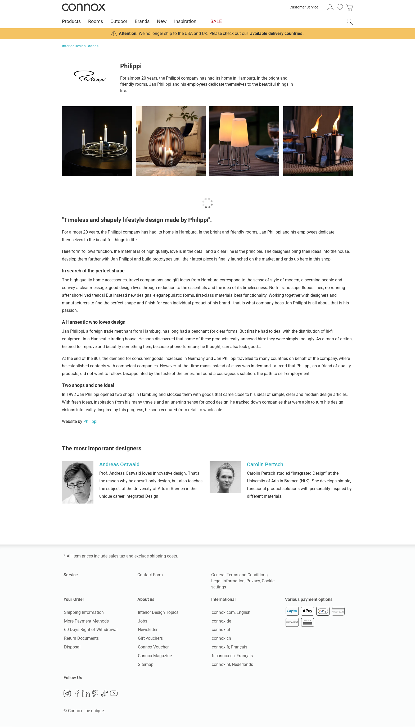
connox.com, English (230, 612)
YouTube (114, 693)
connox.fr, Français (229, 647)
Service (71, 574)
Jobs (142, 621)
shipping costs (163, 556)
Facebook (76, 693)
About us (145, 599)
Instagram (67, 693)
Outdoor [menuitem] (118, 21)
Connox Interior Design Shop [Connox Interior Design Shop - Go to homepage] (84, 7)
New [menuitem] (162, 21)
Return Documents (81, 638)
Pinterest (95, 693)
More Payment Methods (86, 621)
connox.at (220, 629)
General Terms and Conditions (239, 574)
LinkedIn (86, 693)
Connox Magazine (154, 656)
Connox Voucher (152, 647)
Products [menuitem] (71, 21)
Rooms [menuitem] (95, 21)
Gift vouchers (149, 638)
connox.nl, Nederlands (231, 664)
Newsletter (147, 629)
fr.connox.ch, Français (231, 656)
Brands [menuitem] (142, 21)
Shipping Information (83, 612)
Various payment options (308, 599)
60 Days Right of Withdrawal (90, 629)
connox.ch (221, 638)
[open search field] (350, 22)
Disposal (72, 647)
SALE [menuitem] (216, 21)
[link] (349, 7)
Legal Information (228, 580)
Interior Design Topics (157, 612)
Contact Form (150, 574)
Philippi (90, 421)
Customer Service (304, 7)
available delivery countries (276, 33)
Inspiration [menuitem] (185, 21)
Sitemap (145, 664)
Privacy (253, 580)
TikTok (104, 693)
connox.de (221, 621)
